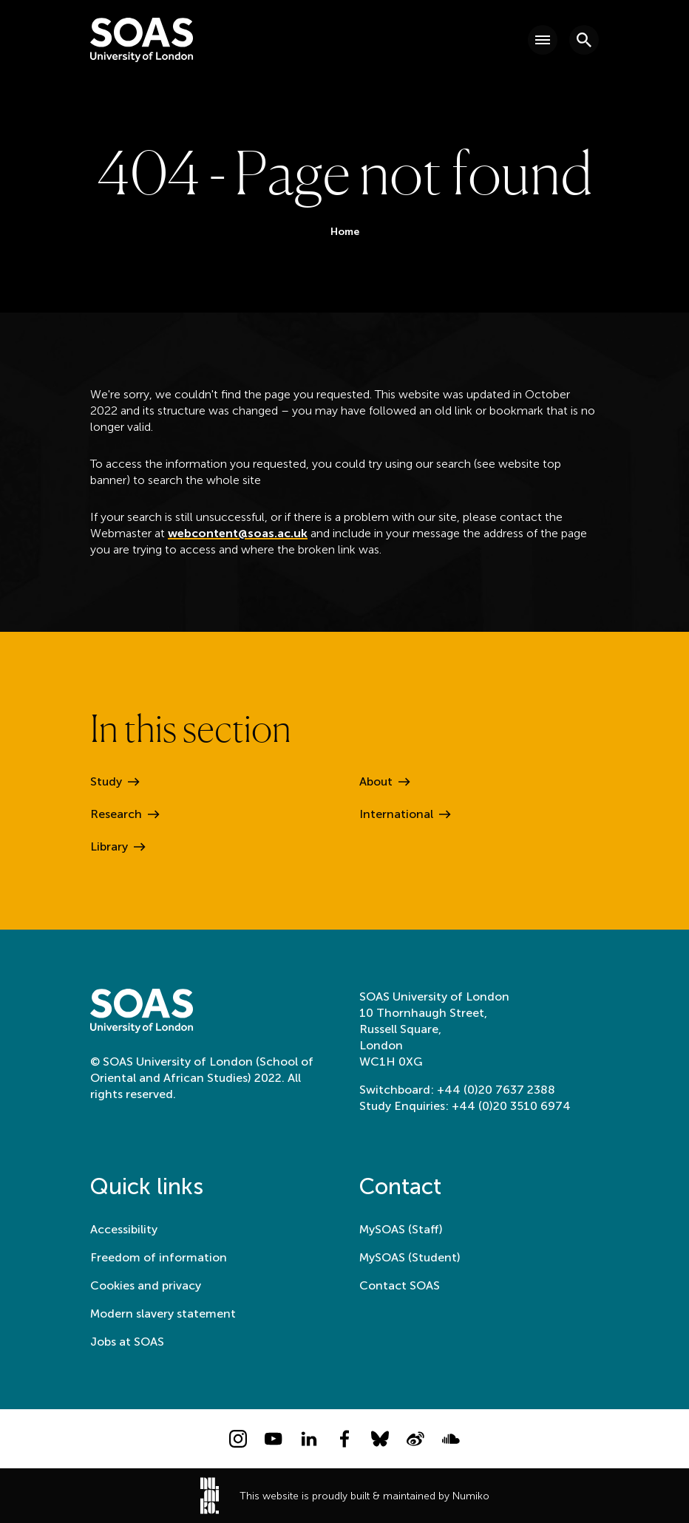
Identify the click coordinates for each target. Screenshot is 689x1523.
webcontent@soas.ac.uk (238, 533)
